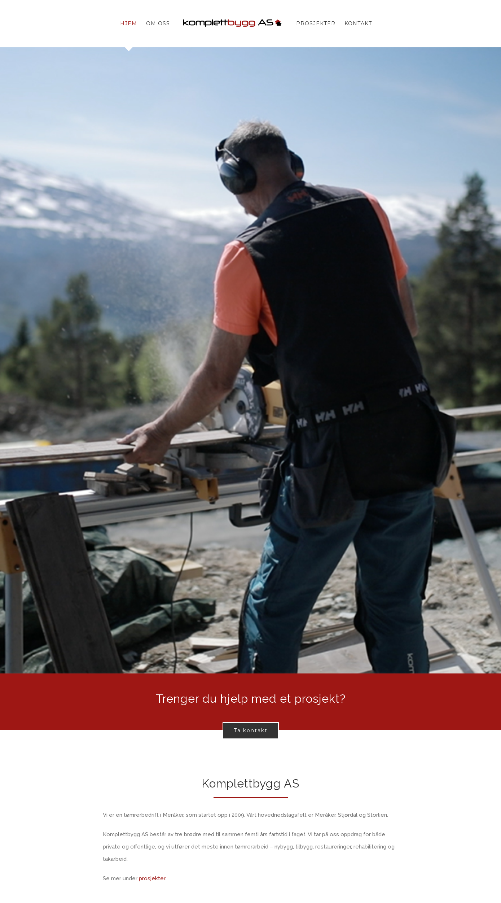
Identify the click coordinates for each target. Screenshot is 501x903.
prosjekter (152, 878)
